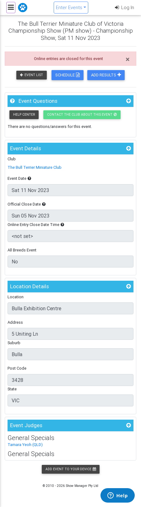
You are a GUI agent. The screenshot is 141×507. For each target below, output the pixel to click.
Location (16, 297)
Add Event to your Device (71, 469)
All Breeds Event (22, 250)
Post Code (17, 368)
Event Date (19, 178)
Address (15, 322)
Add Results (106, 75)
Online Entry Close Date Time (36, 224)
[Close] (128, 59)
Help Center (24, 115)
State (12, 389)
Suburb (14, 342)
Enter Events (69, 7)
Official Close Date (27, 204)
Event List (31, 75)
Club (12, 159)
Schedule (67, 75)
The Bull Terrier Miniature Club (35, 167)
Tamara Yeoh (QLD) (25, 444)
